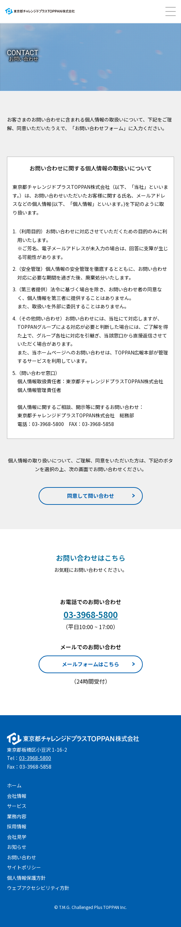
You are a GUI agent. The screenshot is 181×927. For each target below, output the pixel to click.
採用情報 (16, 826)
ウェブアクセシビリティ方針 (38, 887)
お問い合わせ (21, 857)
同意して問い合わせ (90, 495)
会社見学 (16, 836)
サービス (16, 805)
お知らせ (16, 846)
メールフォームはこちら (90, 664)
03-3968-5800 (35, 757)
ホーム (14, 785)
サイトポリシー (24, 867)
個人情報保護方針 (26, 877)
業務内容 (16, 816)
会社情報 (16, 795)
